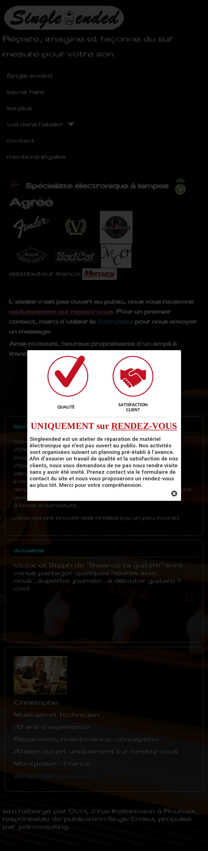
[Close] (174, 494)
